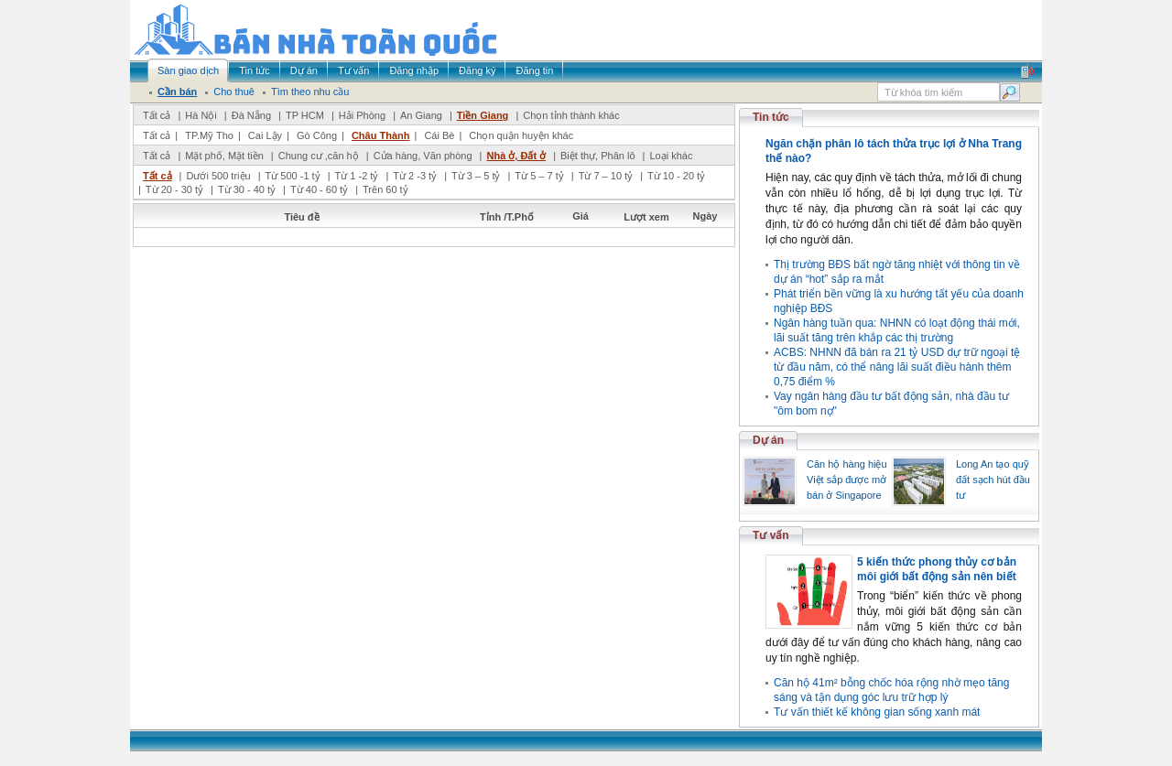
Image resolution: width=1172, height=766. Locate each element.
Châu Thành (381, 135)
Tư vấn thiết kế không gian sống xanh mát (877, 712)
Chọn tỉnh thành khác (571, 115)
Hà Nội (201, 115)
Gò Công (317, 135)
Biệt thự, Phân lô (597, 155)
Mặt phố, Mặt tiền (224, 155)
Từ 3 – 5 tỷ (475, 175)
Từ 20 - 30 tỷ (174, 189)
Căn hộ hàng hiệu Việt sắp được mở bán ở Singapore (847, 480)
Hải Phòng (362, 115)
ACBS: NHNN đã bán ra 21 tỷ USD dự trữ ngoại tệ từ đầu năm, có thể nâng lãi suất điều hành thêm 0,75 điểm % (897, 367)
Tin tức (771, 117)
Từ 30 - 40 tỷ (247, 189)
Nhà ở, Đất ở (516, 155)
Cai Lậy (265, 135)
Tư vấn (771, 535)
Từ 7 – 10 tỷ (606, 175)
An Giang (421, 115)
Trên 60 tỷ (385, 189)
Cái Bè (439, 135)
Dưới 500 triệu (218, 175)
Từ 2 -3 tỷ (415, 175)
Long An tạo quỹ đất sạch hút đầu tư (993, 480)
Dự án (768, 440)
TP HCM (305, 115)
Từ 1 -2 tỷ (357, 175)
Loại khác (670, 155)
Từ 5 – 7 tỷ (539, 175)
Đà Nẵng (251, 115)
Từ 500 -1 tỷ (293, 175)
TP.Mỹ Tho (209, 135)
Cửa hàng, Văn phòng (423, 155)
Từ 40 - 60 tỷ (319, 189)
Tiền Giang (483, 115)
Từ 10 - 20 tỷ (676, 175)
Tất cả (156, 115)
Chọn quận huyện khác (521, 135)
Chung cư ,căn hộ (318, 155)
